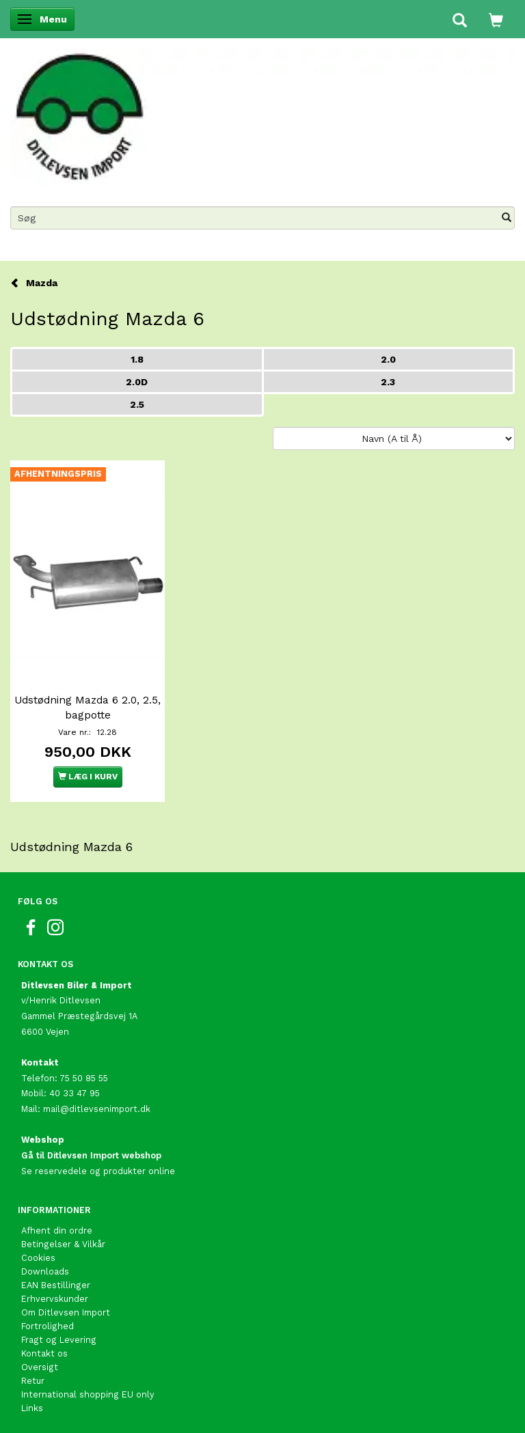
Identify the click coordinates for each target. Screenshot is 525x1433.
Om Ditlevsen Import (65, 1312)
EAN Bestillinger (55, 1285)
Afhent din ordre (56, 1230)
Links (32, 1408)
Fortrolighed (47, 1326)
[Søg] (506, 218)
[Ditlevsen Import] (262, 113)
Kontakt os (44, 1353)
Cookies (38, 1258)
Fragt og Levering (58, 1340)
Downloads (45, 1271)
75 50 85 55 (83, 1078)
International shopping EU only (87, 1394)
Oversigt (39, 1367)
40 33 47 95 (74, 1093)
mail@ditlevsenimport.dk (96, 1109)
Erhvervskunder (54, 1299)
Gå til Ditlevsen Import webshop (91, 1155)
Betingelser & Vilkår (63, 1244)
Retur (32, 1381)
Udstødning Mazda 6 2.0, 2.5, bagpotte (87, 707)
